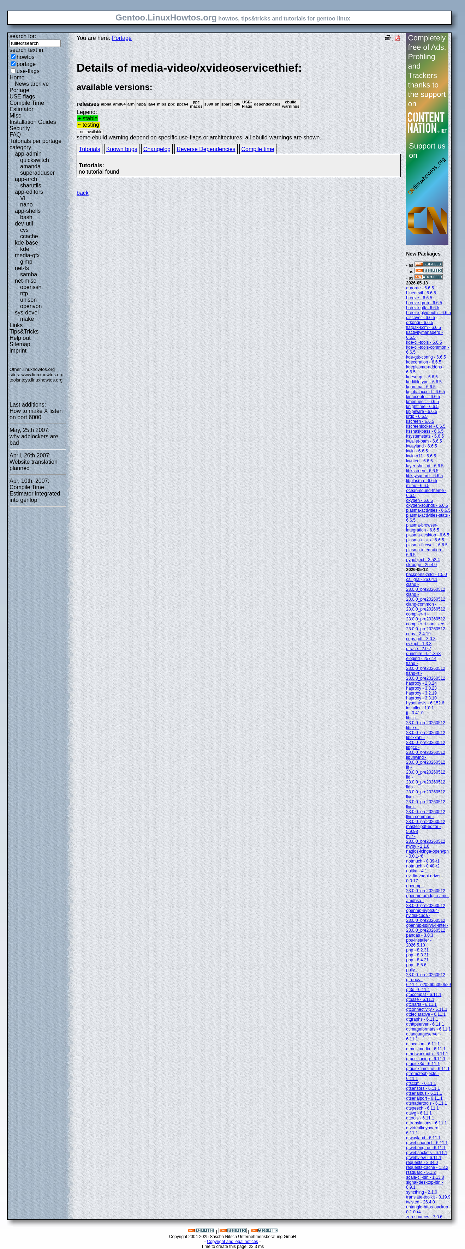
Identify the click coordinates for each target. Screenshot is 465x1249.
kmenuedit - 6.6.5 (422, 401)
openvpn (31, 306)
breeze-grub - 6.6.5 (424, 302)
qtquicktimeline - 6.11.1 (427, 1068)
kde (24, 249)
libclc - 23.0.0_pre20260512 (425, 720)
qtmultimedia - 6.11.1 (426, 1048)
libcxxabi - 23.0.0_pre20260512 (425, 740)
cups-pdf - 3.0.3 (420, 638)
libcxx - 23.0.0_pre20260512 (425, 730)
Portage (19, 90)
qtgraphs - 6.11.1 (422, 1019)
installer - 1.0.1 (420, 707)
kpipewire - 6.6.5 (421, 411)
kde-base (26, 243)
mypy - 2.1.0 (417, 846)
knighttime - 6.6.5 (422, 406)
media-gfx (27, 255)
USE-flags (22, 97)
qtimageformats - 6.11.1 (428, 1029)
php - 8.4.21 (417, 959)
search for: (23, 36)
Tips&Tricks (24, 332)
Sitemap (20, 344)
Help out (20, 338)
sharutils (30, 185)
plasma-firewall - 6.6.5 (426, 544)
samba (28, 274)
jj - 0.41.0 (414, 712)
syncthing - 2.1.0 (421, 1192)
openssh (31, 287)
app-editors (29, 192)
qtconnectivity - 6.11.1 (426, 1009)
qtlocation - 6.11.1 (423, 1043)
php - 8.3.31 (417, 955)
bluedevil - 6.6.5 (421, 292)
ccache (29, 236)
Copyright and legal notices (232, 1241)
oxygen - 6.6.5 (419, 500)
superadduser (37, 173)
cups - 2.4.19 (418, 633)
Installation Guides (33, 122)
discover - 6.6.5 (420, 317)
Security (20, 128)
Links (16, 325)
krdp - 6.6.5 (417, 416)
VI (22, 198)
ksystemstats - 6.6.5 (425, 436)
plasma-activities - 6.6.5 (428, 510)
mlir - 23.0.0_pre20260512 (425, 839)
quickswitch (34, 160)
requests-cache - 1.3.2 (427, 1167)
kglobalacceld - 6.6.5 (425, 391)
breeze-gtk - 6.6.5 (422, 307)
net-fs (22, 268)
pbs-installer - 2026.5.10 (418, 943)
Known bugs (121, 149)
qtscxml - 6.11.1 (421, 1083)
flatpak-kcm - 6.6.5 (423, 327)
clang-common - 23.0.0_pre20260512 (425, 607)
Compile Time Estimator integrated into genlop (35, 493)
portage (26, 64)
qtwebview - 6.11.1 (423, 1157)
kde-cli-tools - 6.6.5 (424, 342)
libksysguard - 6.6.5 (424, 475)
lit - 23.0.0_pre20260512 (425, 770)
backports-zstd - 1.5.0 (426, 574)
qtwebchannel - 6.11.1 (427, 1142)
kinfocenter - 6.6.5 (423, 396)
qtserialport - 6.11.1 (424, 1098)
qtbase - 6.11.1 (420, 999)
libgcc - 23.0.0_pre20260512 (425, 750)
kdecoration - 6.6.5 (423, 362)
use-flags (28, 71)
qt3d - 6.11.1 (418, 989)
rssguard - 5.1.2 (421, 1172)
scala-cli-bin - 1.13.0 (425, 1177)
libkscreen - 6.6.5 (422, 470)
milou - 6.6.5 (417, 485)
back (83, 193)
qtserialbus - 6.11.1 (424, 1093)
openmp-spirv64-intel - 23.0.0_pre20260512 (427, 928)
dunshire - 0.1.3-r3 (423, 653)
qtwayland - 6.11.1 (423, 1137)
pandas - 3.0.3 (419, 935)
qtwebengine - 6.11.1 (426, 1147)
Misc (15, 116)
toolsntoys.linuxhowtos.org (36, 380)
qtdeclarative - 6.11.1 (426, 1014)
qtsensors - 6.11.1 (423, 1088)
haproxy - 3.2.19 (421, 693)
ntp (24, 293)
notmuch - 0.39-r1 (423, 861)
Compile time (258, 149)
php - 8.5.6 (416, 964)
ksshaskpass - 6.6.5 (424, 431)
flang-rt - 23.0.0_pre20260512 (425, 676)
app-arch (26, 179)
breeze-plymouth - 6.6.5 (428, 312)
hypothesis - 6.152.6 (425, 703)
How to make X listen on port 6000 (36, 414)
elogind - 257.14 (421, 658)
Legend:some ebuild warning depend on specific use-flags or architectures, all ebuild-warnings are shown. (239, 100)
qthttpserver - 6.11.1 (425, 1024)
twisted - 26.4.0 (420, 1202)
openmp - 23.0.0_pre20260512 (425, 888)
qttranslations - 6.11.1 (426, 1123)
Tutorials (89, 149)
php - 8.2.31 (417, 950)
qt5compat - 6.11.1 (423, 994)
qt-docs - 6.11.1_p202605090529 (428, 982)
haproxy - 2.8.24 (421, 683)
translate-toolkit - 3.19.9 (428, 1197)
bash (26, 217)
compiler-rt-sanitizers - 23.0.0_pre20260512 (427, 626)
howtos (26, 57)
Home (17, 77)
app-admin (28, 154)
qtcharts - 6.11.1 (421, 1004)
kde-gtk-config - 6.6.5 (426, 357)
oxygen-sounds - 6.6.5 (427, 505)
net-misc (25, 281)
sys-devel (27, 313)
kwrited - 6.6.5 (419, 460)
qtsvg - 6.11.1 (419, 1113)
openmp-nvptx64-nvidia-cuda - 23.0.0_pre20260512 (425, 915)
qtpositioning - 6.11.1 (425, 1058)
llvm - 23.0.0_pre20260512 (425, 799)
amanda (30, 166)
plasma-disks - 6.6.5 (425, 540)
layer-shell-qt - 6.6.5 (424, 465)
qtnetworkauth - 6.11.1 (427, 1053)
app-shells (28, 211)
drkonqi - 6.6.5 (419, 322)
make (27, 319)
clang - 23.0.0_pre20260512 (425, 587)
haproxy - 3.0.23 (421, 688)
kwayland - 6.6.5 (421, 446)
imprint (18, 351)
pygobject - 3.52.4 (423, 559)
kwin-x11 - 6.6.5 (421, 456)
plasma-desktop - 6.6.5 (427, 535)
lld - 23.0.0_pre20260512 (425, 780)
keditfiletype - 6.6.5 (424, 381)
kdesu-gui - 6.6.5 (421, 376)
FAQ (15, 135)
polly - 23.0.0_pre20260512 (425, 972)
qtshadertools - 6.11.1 (426, 1103)
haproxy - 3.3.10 (421, 698)
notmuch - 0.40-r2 (423, 866)
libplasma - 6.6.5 (421, 480)
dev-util (24, 224)
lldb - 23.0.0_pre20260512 (425, 789)
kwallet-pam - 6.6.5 (424, 441)
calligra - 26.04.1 (421, 579)
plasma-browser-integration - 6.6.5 (422, 528)
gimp (26, 262)
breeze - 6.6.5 (419, 297)
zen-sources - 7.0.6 (424, 1216)
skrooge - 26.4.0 (421, 564)
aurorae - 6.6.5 (420, 288)
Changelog (157, 149)
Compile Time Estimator (27, 106)
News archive (32, 84)
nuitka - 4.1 (416, 871)
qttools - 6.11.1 (420, 1118)
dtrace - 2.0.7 (418, 648)
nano (26, 205)
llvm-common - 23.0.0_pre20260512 (425, 819)
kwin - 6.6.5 (417, 451)
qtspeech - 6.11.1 (422, 1108)
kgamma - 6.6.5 (420, 386)
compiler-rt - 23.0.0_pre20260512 (425, 617)
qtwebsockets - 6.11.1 (426, 1152)
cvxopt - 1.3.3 (418, 643)
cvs (24, 230)
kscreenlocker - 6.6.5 (425, 426)
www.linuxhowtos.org (42, 374)
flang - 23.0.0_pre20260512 (425, 666)
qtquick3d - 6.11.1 (423, 1063)
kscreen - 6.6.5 (420, 421)
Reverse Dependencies (206, 149)
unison (28, 300)
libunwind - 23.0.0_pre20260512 (425, 760)
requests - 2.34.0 (422, 1162)
